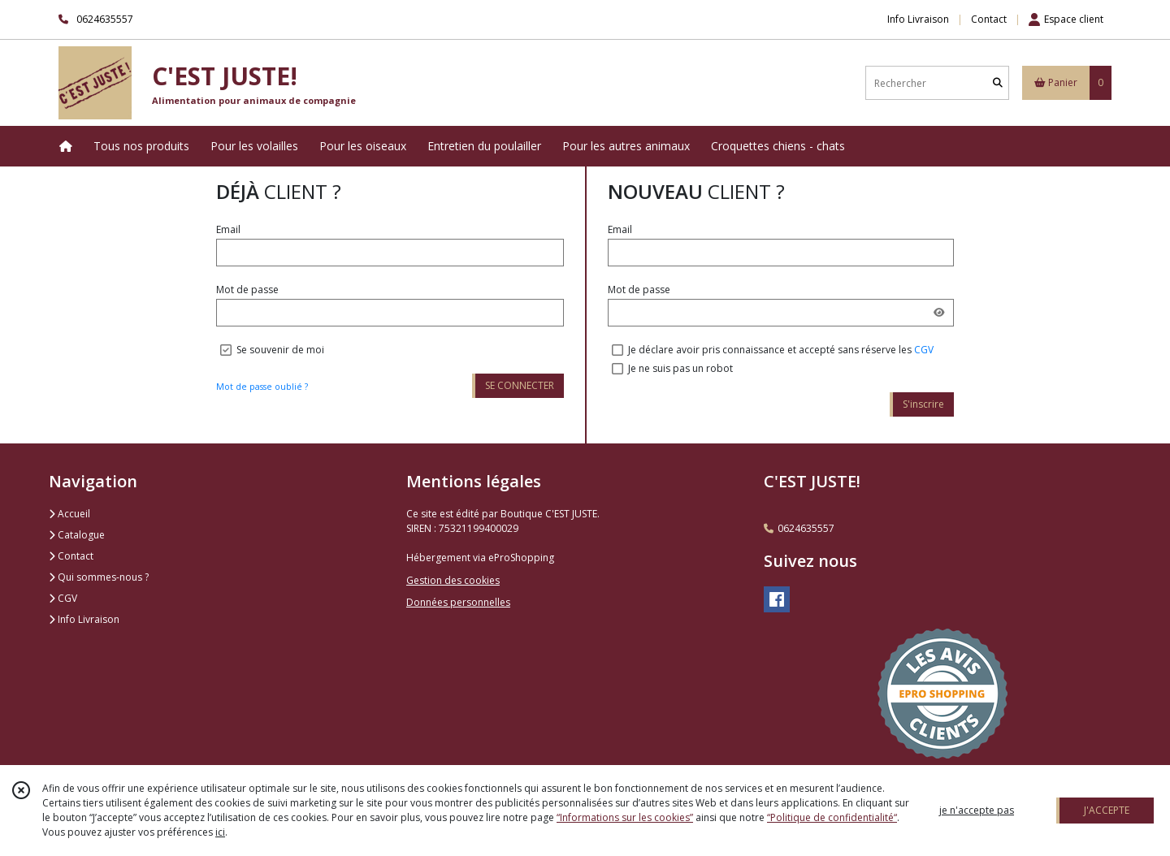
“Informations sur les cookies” (625, 817)
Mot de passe (247, 289)
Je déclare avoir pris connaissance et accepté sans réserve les (781, 350)
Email (228, 229)
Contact (989, 19)
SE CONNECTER (519, 385)
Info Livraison (84, 619)
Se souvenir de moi (280, 350)
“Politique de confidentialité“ (832, 817)
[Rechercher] (997, 83)
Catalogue (77, 535)
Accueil (69, 514)
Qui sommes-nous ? (99, 577)
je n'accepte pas (976, 810)
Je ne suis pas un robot (680, 368)
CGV (924, 350)
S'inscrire (923, 404)
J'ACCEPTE (1106, 810)
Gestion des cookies (453, 580)
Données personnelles (458, 602)
